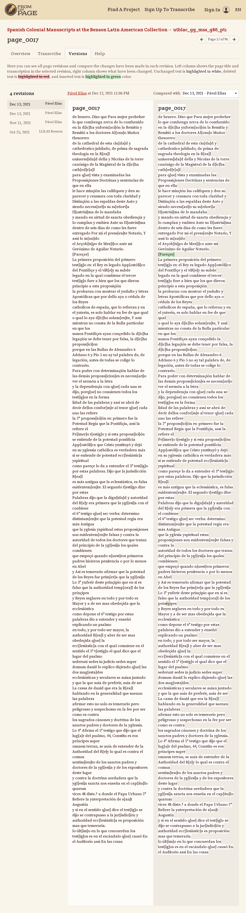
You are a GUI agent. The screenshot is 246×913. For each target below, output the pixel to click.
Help (100, 53)
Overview (20, 53)
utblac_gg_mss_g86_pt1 (200, 29)
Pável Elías (77, 93)
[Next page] (234, 40)
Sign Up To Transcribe (170, 9)
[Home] (21, 10)
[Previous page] (201, 40)
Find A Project (124, 9)
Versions (77, 53)
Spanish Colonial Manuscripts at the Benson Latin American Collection (87, 29)
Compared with (166, 93)
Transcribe (49, 53)
